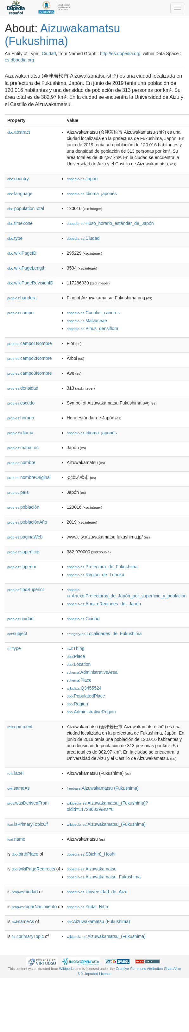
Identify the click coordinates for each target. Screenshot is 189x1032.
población (23, 507)
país (18, 492)
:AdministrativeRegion (91, 711)
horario (20, 417)
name (16, 839)
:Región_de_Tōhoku (95, 574)
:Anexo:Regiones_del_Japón (104, 603)
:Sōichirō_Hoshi (91, 854)
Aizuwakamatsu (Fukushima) (62, 35)
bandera (21, 297)
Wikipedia (67, 969)
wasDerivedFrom (28, 803)
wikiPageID (21, 253)
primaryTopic (28, 936)
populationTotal (25, 208)
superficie (23, 551)
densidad (22, 388)
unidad (20, 618)
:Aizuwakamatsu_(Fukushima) (106, 824)
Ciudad (49, 53)
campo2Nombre (29, 358)
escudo (21, 402)
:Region (77, 703)
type (14, 238)
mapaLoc (23, 447)
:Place (76, 656)
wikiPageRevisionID (30, 282)
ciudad (25, 891)
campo (20, 312)
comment (19, 726)
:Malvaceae (87, 320)
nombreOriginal (29, 477)
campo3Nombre (29, 373)
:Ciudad (83, 238)
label (15, 773)
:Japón (82, 178)
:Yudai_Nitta (87, 906)
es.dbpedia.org (19, 59)
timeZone (20, 223)
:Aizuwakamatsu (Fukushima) (103, 788)
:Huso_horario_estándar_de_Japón (110, 223)
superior (21, 566)
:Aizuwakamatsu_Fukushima (104, 876)
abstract (18, 132)
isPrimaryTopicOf (27, 824)
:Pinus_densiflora (92, 328)
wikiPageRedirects (33, 868)
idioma (20, 432)
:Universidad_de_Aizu (97, 891)
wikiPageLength (26, 268)
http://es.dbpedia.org (120, 53)
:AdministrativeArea (92, 672)
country (18, 178)
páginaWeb (25, 536)
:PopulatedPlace (86, 695)
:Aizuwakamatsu (92, 868)
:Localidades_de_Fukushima (104, 633)
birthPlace (25, 854)
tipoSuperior (25, 589)
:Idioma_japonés (92, 193)
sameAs (18, 788)
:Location (79, 664)
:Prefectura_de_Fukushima (102, 566)
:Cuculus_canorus (93, 312)
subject (17, 633)
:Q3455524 (84, 688)
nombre (21, 462)
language (19, 193)
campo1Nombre (29, 343)
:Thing (76, 648)
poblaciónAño (27, 522)
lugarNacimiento (34, 906)
